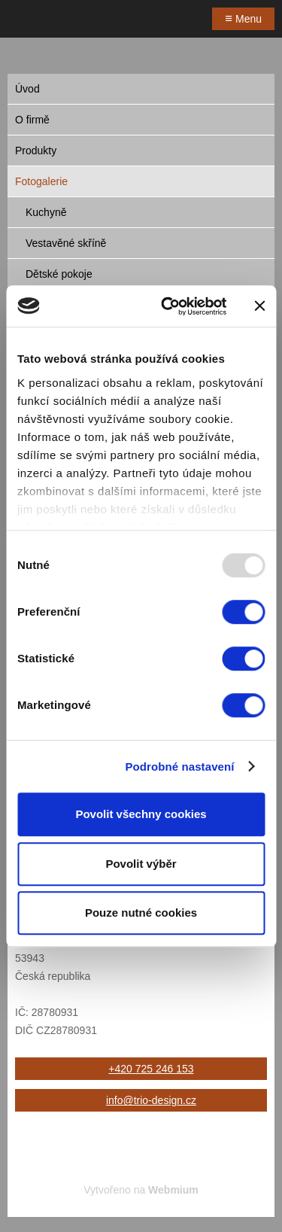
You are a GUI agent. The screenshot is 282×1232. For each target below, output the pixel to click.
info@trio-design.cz (151, 1100)
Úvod (27, 89)
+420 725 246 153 (150, 1069)
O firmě (32, 120)
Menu (243, 18)
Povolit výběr (140, 863)
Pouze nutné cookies (141, 912)
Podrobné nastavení (179, 766)
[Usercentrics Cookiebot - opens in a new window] (168, 306)
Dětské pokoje (59, 274)
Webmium (173, 1190)
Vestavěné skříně (66, 243)
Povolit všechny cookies (140, 814)
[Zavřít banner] (259, 306)
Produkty (35, 150)
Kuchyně (46, 212)
